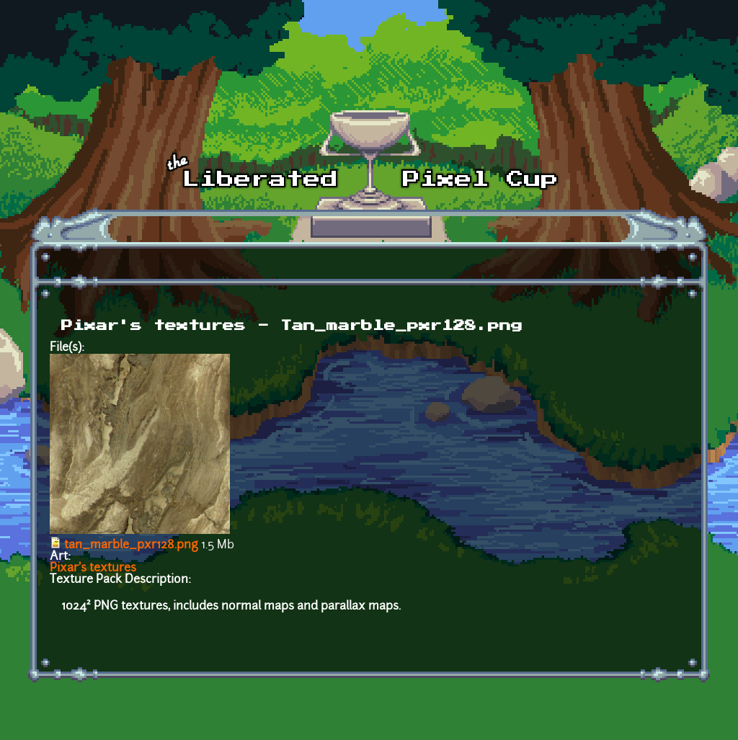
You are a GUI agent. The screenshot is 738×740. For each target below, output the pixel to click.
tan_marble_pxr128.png (131, 545)
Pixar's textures (93, 568)
